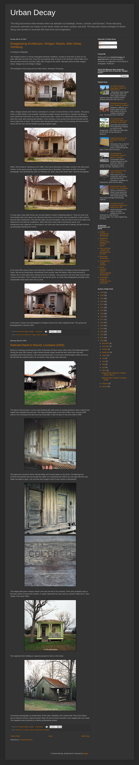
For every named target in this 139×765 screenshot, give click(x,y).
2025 (102, 295)
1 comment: (39, 331)
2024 (102, 298)
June (104, 361)
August (104, 355)
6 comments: (39, 727)
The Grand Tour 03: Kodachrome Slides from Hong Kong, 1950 (118, 205)
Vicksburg (44, 334)
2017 (102, 319)
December (106, 343)
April (104, 367)
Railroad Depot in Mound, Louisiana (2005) (37, 345)
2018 (102, 316)
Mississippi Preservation (104, 257)
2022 (102, 304)
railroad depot (38, 730)
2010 (102, 341)
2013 (102, 332)
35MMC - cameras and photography (104, 234)
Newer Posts (15, 736)
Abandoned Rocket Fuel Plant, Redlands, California (119, 104)
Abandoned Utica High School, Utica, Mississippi (119, 187)
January (105, 386)
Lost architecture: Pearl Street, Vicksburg (118, 172)
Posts (102, 43)
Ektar (17, 730)
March (104, 370)
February (105, 383)
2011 (102, 338)
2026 (102, 292)
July (103, 358)
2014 (102, 329)
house (18, 334)
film (21, 730)
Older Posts (85, 736)
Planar (32, 730)
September (106, 352)
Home (51, 736)
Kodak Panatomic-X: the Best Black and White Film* (118, 140)
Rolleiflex (46, 730)
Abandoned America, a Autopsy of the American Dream (105, 242)
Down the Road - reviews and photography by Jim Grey (105, 251)
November (106, 346)
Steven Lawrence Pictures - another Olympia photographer (105, 271)
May (103, 364)
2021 (102, 307)
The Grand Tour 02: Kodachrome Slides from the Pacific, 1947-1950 (118, 121)
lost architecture (26, 334)
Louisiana (26, 730)
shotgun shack (35, 334)
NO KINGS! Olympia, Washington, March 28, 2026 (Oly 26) (118, 88)
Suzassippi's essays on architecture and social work (105, 280)
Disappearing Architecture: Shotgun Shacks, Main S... (114, 374)
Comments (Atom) (26, 740)
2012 (102, 334)
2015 (102, 325)
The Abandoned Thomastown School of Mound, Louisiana (118, 155)
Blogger (85, 753)
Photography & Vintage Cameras (105, 263)
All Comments (105, 47)
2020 (102, 310)
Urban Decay (32, 12)
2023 (102, 301)
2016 (102, 322)
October (105, 349)
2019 (102, 313)
